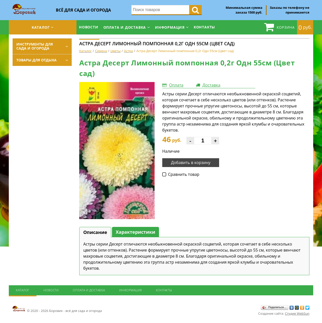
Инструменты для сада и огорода (34, 46)
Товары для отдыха (36, 60)
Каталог (41, 27)
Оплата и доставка (124, 27)
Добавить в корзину (191, 162)
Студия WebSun (297, 313)
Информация (170, 27)
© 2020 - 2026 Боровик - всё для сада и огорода (57, 309)
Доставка (211, 85)
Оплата (176, 85)
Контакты (204, 27)
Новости (88, 27)
